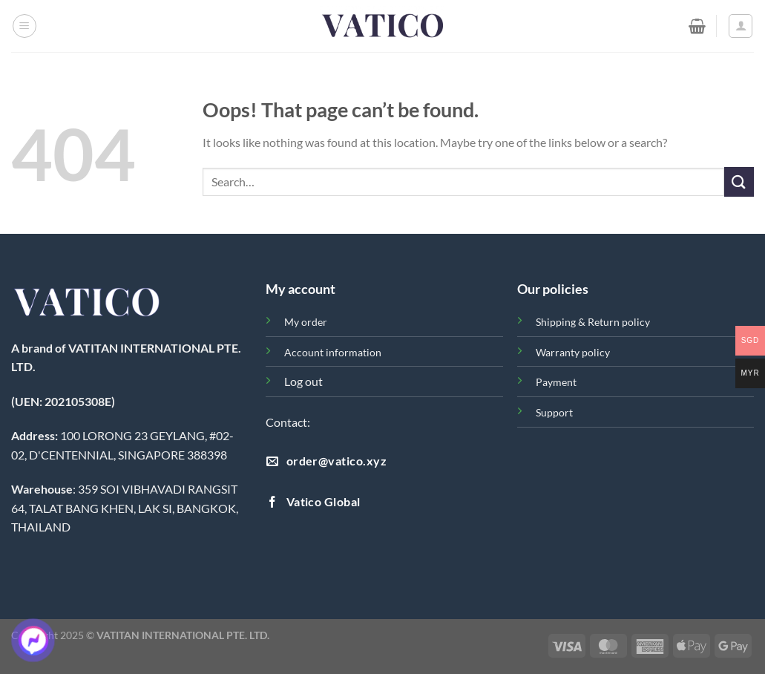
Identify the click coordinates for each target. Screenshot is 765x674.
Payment (556, 382)
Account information (332, 352)
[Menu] (24, 26)
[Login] (740, 26)
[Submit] (739, 181)
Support (554, 412)
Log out (303, 381)
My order (305, 321)
